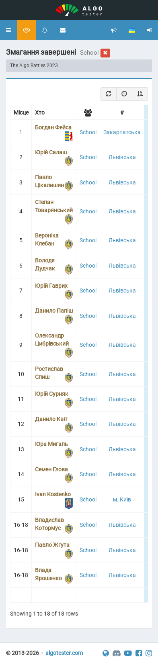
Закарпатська (122, 132)
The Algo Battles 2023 (34, 65)
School (88, 132)
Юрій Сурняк (51, 394)
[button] (8, 30)
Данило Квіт (51, 419)
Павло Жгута (52, 545)
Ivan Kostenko (53, 494)
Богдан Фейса (53, 127)
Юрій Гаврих (51, 285)
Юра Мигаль (51, 444)
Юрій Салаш (51, 152)
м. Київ (122, 499)
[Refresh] (109, 94)
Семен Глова (51, 469)
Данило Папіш (54, 310)
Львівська (122, 157)
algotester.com (64, 653)
